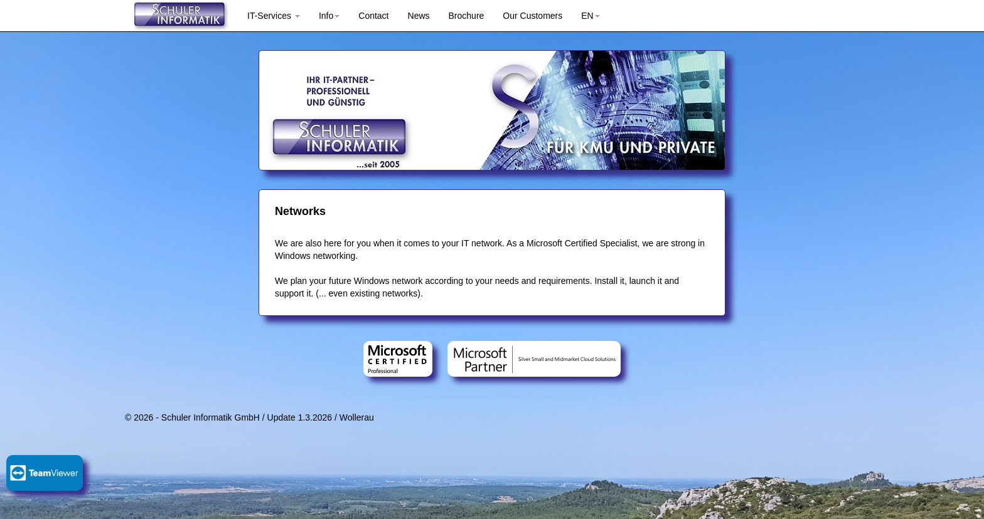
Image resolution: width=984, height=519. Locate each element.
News (419, 16)
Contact (373, 16)
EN (590, 16)
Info (329, 16)
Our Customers (532, 16)
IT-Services (273, 16)
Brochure (466, 16)
